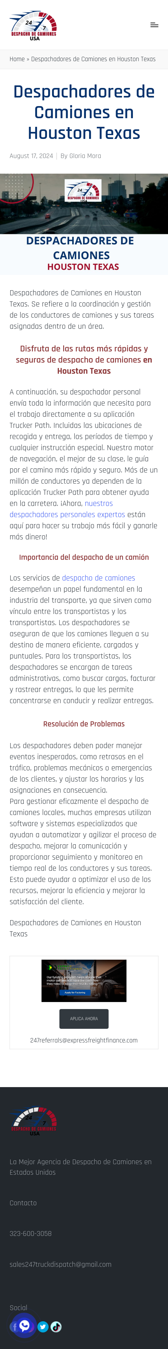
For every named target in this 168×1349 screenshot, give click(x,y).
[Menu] (154, 25)
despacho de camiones (98, 578)
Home (17, 59)
